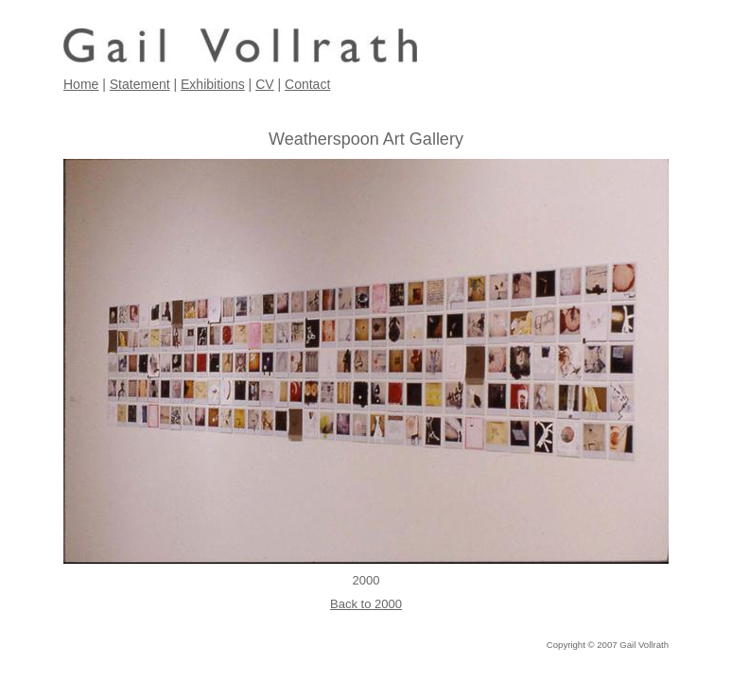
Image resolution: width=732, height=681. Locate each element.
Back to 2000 (366, 604)
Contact (307, 84)
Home (80, 84)
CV (264, 84)
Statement (140, 84)
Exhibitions (213, 84)
